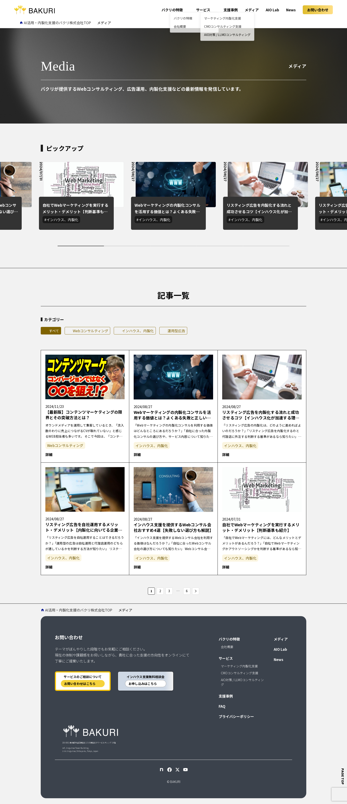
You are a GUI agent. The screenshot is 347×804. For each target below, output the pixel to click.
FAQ (222, 706)
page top (343, 776)
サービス (203, 9)
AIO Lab (272, 9)
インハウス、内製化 (138, 330)
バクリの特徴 (172, 9)
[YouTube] (185, 769)
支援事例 (231, 9)
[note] (161, 769)
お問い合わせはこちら (80, 683)
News (291, 9)
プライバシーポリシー (236, 716)
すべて (54, 330)
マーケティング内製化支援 (239, 666)
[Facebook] (169, 769)
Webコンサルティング (90, 330)
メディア (252, 9)
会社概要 (227, 647)
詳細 (48, 454)
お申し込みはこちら (143, 683)
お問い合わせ (317, 9)
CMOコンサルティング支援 (239, 673)
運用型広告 (176, 330)
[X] (177, 769)
